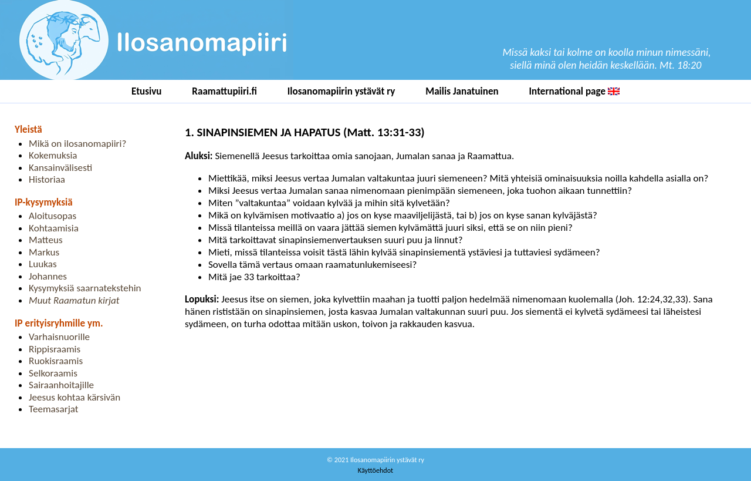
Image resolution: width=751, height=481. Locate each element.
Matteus (46, 240)
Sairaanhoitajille (61, 385)
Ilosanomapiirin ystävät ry (341, 91)
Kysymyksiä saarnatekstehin (85, 288)
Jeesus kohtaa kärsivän (74, 397)
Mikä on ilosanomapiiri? (77, 143)
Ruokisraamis (56, 361)
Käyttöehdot (375, 470)
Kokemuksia (53, 155)
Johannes (48, 276)
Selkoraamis (53, 373)
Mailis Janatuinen (462, 91)
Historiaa (47, 179)
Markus (44, 252)
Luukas (43, 264)
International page (574, 91)
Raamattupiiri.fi (224, 91)
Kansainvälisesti (60, 168)
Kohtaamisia (54, 228)
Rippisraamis (54, 349)
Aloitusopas (52, 216)
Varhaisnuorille (59, 337)
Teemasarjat (53, 409)
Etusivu (146, 91)
